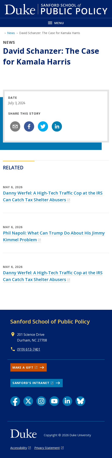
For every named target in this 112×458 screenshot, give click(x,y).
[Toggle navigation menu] (56, 22)
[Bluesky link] (80, 401)
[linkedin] (57, 126)
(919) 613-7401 (28, 349)
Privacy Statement (47, 448)
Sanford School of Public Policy (50, 321)
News (11, 33)
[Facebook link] (15, 401)
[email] (15, 126)
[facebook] (29, 126)
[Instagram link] (41, 401)
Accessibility (18, 448)
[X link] (28, 401)
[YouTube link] (54, 401)
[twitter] (43, 126)
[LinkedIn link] (67, 401)
